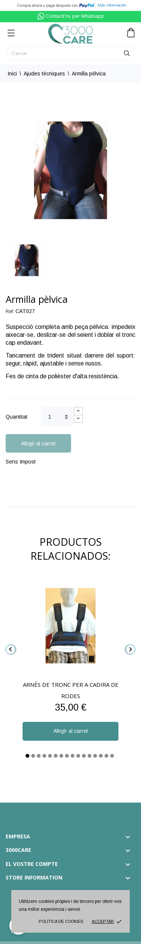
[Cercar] (70, 53)
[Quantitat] (57, 417)
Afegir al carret (38, 444)
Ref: (10, 311)
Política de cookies (61, 921)
